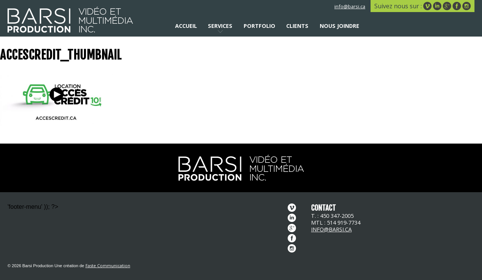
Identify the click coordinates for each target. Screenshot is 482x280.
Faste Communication (107, 265)
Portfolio (259, 25)
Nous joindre (339, 25)
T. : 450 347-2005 (332, 215)
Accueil (186, 25)
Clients (297, 25)
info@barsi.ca (349, 6)
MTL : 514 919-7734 (335, 222)
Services (220, 25)
